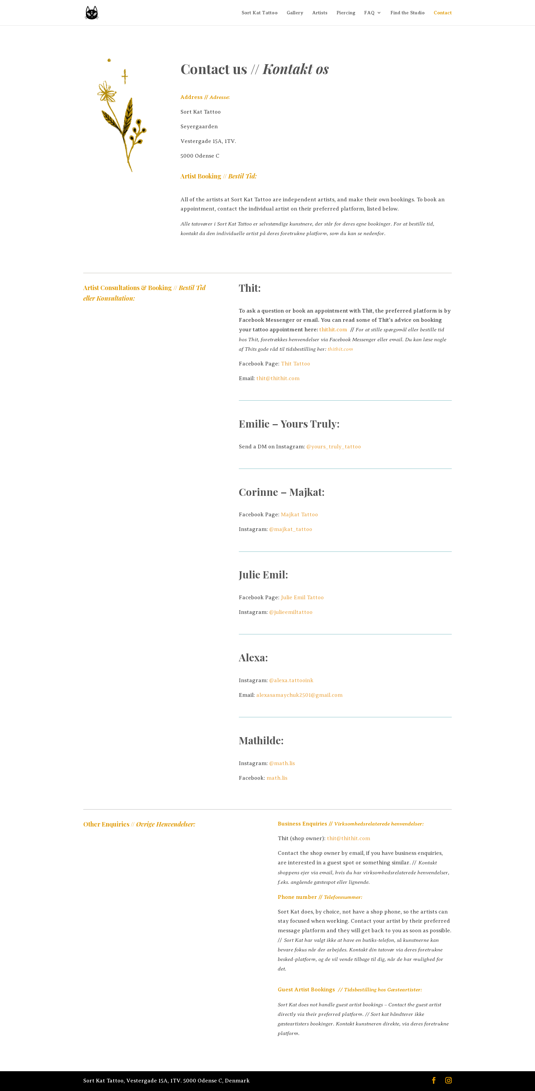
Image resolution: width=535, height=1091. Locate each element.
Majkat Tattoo (299, 515)
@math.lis (282, 763)
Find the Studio (407, 12)
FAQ (369, 12)
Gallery (295, 12)
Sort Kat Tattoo (260, 12)
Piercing (345, 12)
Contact (443, 12)
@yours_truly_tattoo (333, 447)
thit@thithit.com (278, 378)
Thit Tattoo (295, 364)
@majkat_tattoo (290, 529)
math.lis (276, 778)
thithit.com (334, 330)
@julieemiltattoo (291, 612)
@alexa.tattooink (291, 680)
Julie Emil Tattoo (302, 597)
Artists (320, 12)
